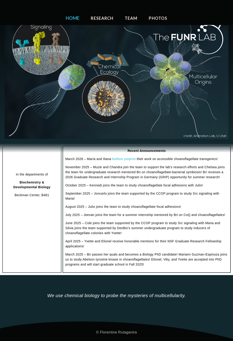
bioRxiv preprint (124, 159)
